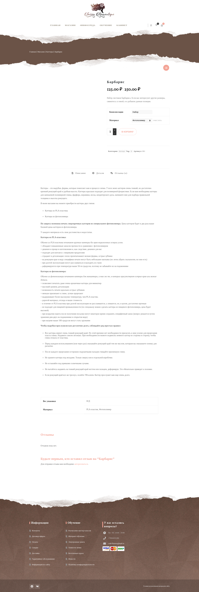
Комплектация (116, 112)
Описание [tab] (80, 173)
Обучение (106, 25)
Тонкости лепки (74, 547)
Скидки (35, 547)
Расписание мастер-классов (79, 530)
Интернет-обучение (76, 536)
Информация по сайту (41, 564)
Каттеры (49, 51)
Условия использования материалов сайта (156, 586)
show (166, 67)
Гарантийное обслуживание (43, 559)
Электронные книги (76, 542)
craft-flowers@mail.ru (116, 543)
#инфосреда (87, 25)
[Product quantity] (110, 131)
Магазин (70, 25)
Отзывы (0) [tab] (120, 173)
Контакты (36, 530)
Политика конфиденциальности (81, 564)
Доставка (36, 553)
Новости (71, 559)
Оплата (35, 542)
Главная (55, 25)
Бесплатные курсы (75, 553)
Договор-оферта (38, 536)
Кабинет (122, 25)
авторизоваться (81, 464)
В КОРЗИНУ (128, 132)
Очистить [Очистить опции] (157, 120)
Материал (114, 120)
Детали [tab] (100, 173)
